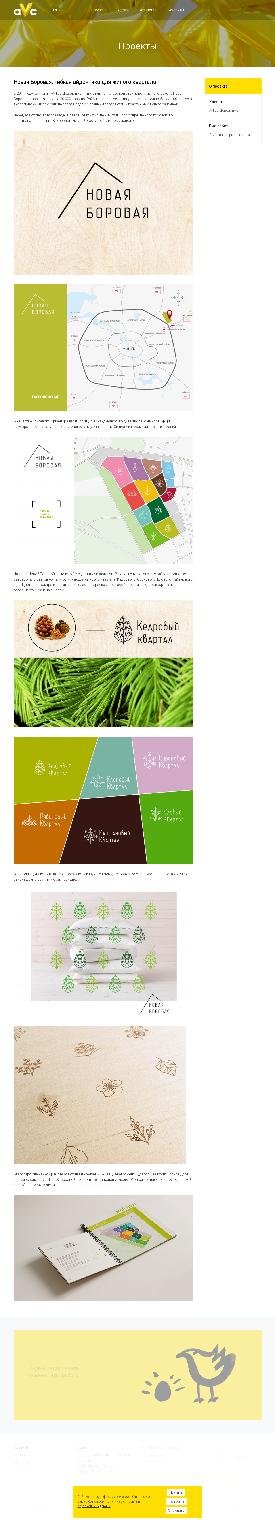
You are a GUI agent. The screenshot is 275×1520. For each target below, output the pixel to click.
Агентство (148, 10)
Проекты (98, 10)
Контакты (176, 10)
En (55, 10)
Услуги (123, 10)
